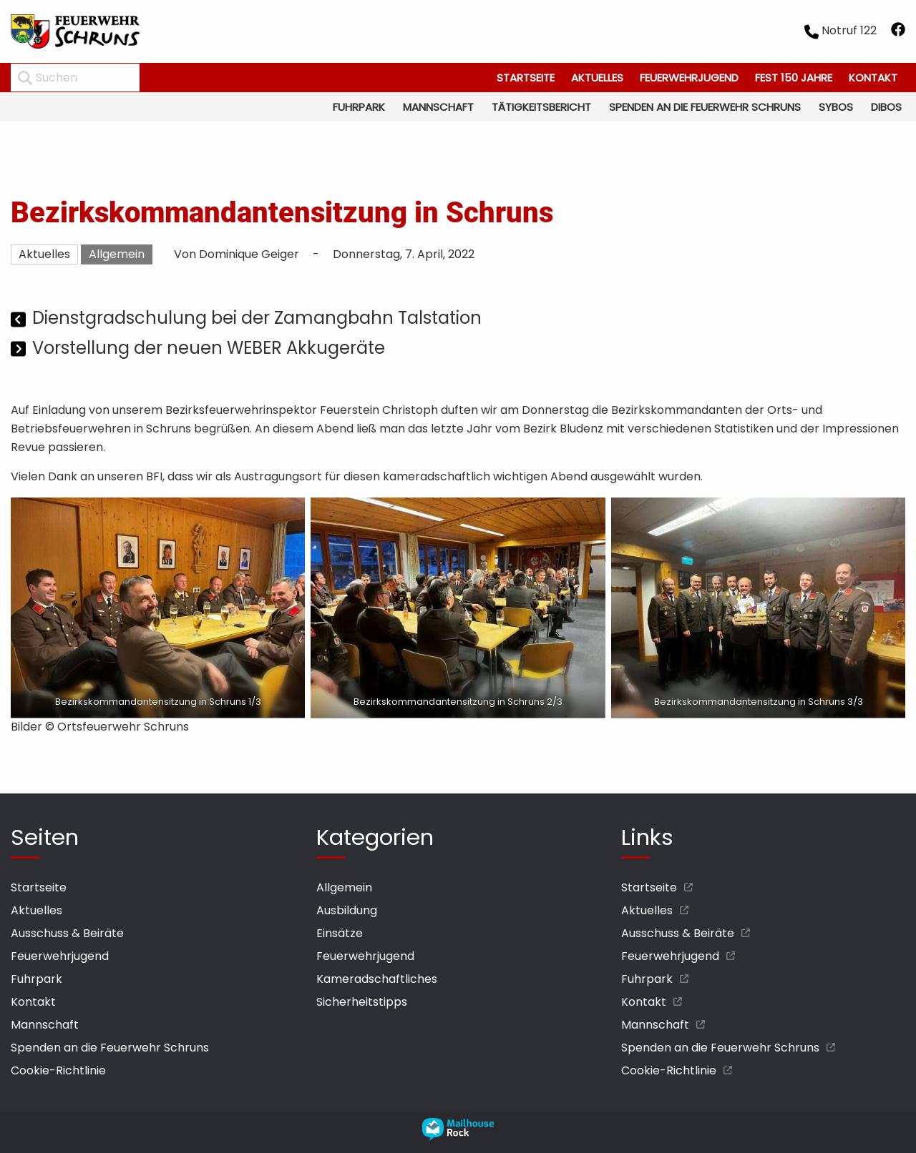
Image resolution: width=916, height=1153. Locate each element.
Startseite (526, 77)
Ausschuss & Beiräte (67, 933)
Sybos (836, 106)
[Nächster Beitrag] (20, 350)
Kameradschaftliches (376, 979)
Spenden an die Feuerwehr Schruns (705, 106)
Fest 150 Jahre (793, 77)
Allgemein (117, 254)
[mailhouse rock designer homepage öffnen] (458, 1137)
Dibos (886, 106)
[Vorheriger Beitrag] (20, 320)
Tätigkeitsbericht (541, 106)
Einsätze (339, 933)
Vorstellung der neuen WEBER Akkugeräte (208, 348)
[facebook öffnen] (898, 31)
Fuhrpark (359, 106)
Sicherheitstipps (361, 1002)
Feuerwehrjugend (689, 77)
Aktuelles (597, 77)
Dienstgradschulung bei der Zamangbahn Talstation (257, 318)
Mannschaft (438, 106)
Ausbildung (346, 910)
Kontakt (873, 77)
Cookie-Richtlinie (58, 1070)
